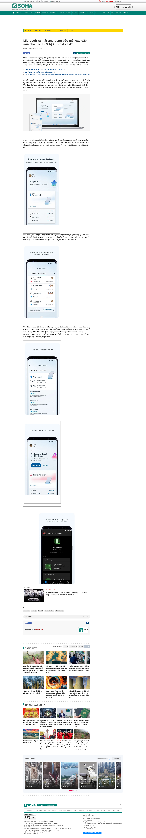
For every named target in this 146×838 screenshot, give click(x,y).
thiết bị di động (49, 610)
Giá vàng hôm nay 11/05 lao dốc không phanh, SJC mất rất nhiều (31, 722)
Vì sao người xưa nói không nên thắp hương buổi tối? (32, 692)
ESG (32, 13)
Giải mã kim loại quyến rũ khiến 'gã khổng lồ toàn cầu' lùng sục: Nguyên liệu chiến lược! (66, 594)
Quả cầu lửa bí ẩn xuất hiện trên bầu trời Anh (40, 72)
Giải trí (91, 13)
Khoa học (63, 30)
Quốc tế (68, 13)
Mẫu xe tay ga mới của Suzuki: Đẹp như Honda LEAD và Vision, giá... (88, 782)
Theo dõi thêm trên (103, 759)
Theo (57, 616)
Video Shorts (30, 759)
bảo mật (40, 610)
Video (109, 810)
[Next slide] (118, 776)
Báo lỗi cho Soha (84, 53)
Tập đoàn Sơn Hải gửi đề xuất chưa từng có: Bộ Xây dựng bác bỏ (64, 722)
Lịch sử (71, 30)
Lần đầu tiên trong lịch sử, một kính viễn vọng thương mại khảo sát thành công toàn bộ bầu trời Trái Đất (57, 75)
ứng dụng (26, 610)
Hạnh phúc (26, 13)
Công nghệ (118, 13)
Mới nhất (18, 13)
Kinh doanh (45, 13)
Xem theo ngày (57, 646)
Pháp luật (98, 13)
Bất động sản (54, 13)
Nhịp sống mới (83, 13)
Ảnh (114, 810)
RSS (118, 810)
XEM (87, 646)
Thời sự (37, 13)
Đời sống (125, 13)
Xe (112, 13)
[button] (70, 790)
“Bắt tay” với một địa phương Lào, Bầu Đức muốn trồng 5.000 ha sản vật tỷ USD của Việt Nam (48, 745)
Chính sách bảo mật (88, 828)
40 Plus (62, 13)
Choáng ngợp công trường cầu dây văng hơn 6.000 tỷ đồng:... (69, 782)
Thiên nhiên (38, 30)
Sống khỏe (106, 13)
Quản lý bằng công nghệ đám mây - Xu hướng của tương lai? (45, 69)
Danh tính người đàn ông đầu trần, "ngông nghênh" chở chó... (50, 782)
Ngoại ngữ (47, 30)
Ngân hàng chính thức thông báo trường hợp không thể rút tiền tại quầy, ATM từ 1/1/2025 (79, 668)
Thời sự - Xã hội (38, 810)
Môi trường (28, 30)
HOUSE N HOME (29, 1)
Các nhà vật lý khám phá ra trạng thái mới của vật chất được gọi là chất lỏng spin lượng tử (55, 694)
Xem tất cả (116, 758)
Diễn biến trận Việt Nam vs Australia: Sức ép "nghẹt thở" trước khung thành (64, 744)
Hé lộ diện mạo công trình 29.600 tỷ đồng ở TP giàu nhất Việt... (106, 782)
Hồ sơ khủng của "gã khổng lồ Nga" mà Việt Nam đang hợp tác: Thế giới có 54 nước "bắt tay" (79, 694)
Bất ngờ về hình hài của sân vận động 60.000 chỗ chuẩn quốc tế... (33, 782)
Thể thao (75, 13)
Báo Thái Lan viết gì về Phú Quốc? (30, 742)
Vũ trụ (55, 30)
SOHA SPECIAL (55, 1)
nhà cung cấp (59, 610)
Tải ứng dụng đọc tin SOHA (46, 805)
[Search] (103, 805)
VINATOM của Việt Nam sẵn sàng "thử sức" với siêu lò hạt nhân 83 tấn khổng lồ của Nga (48, 723)
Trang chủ (29, 810)
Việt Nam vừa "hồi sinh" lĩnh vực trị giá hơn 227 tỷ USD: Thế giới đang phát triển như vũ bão (56, 669)
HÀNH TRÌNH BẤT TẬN (42, 1)
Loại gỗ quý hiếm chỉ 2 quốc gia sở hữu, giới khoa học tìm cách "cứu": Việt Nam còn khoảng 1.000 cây (81, 745)
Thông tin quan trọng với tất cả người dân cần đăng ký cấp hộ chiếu (81, 723)
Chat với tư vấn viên (92, 833)
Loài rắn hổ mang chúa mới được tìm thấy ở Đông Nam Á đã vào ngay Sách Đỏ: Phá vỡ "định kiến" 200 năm (33, 669)
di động (34, 610)
